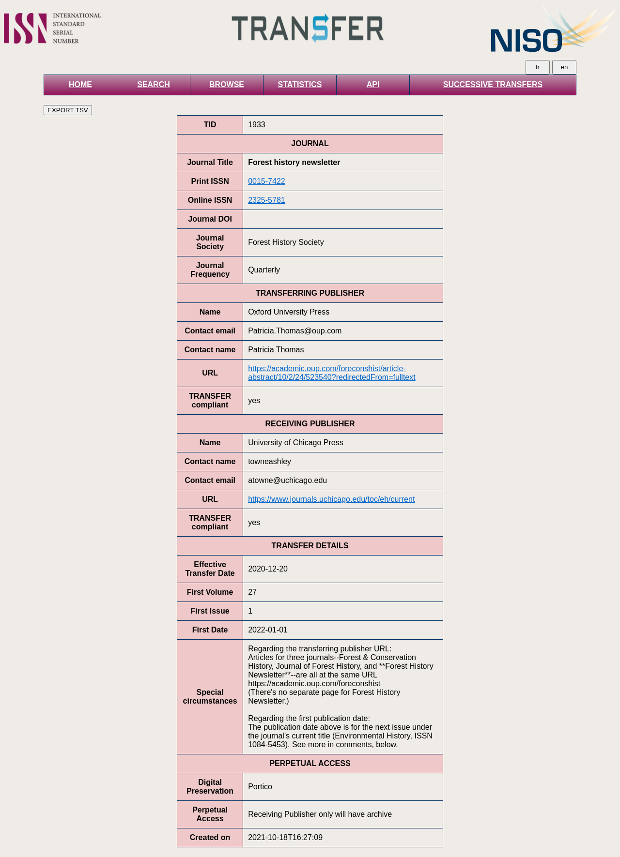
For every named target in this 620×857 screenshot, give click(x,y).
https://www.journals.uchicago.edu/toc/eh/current (331, 499)
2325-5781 (266, 200)
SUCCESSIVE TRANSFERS (492, 84)
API (373, 84)
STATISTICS (300, 84)
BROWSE (226, 84)
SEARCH (153, 84)
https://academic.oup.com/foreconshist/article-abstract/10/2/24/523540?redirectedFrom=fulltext (332, 372)
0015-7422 (266, 181)
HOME (80, 84)
